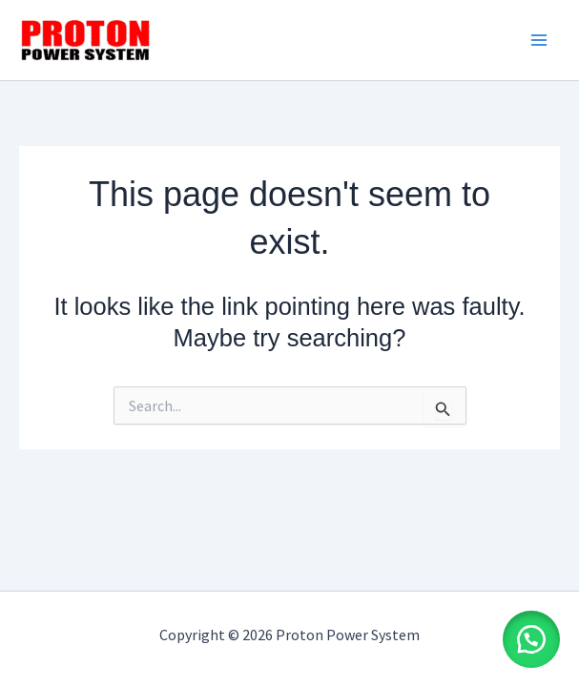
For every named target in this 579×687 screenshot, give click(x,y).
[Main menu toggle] (539, 40)
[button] (531, 639)
